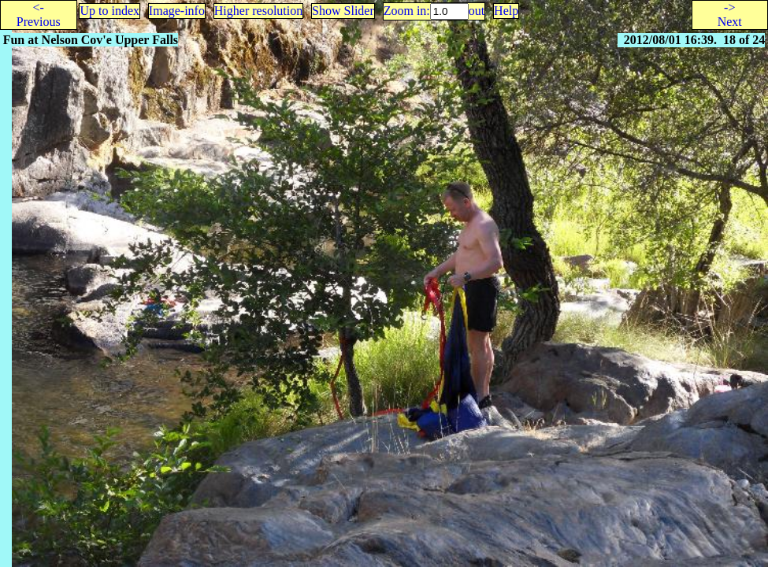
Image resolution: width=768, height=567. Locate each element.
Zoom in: (407, 10)
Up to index (109, 10)
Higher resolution (258, 10)
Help (506, 10)
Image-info (177, 10)
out (476, 10)
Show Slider (343, 10)
